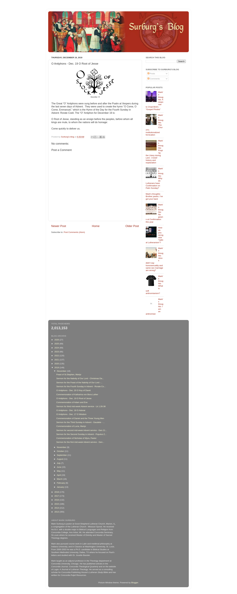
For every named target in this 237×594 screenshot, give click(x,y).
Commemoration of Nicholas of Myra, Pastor (76, 438)
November (62, 447)
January (61, 487)
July (59, 463)
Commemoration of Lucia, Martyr (71, 426)
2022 (57, 355)
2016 (57, 500)
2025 (57, 344)
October (61, 451)
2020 (57, 363)
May (59, 471)
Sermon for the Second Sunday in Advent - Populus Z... (81, 434)
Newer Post (58, 226)
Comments (154, 79)
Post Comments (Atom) (74, 232)
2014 (57, 508)
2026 (57, 340)
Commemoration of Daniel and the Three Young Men (80, 418)
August (60, 459)
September (62, 455)
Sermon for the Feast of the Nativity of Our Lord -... (79, 382)
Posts (151, 73)
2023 (57, 352)
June (59, 467)
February (61, 483)
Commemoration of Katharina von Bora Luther (77, 394)
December (62, 371)
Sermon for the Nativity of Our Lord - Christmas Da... (80, 378)
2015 (57, 504)
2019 (57, 367)
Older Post (132, 226)
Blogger (134, 582)
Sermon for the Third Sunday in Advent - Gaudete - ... (80, 422)
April (59, 475)
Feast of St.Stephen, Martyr (68, 374)
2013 (57, 512)
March (60, 479)
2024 (57, 348)
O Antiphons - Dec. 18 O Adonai (70, 410)
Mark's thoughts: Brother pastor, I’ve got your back (154, 196)
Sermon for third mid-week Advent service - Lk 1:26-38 (81, 406)
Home (95, 226)
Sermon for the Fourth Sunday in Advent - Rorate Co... (81, 386)
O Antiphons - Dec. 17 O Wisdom (71, 414)
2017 (57, 496)
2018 (57, 492)
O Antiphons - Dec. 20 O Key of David (73, 390)
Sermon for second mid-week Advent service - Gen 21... (81, 430)
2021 (57, 360)
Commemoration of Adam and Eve (72, 402)
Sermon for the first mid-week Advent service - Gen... (80, 442)
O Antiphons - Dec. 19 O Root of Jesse (74, 398)
